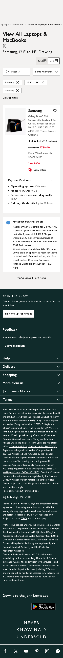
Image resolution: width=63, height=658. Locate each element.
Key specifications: (31, 180)
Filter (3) (13, 72)
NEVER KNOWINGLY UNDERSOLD (31, 629)
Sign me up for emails (18, 313)
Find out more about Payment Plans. (21, 490)
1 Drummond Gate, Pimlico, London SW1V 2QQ (33, 428)
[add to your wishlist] (55, 110)
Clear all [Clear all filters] (10, 98)
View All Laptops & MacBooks (45, 24)
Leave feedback (15, 345)
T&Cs (24, 518)
